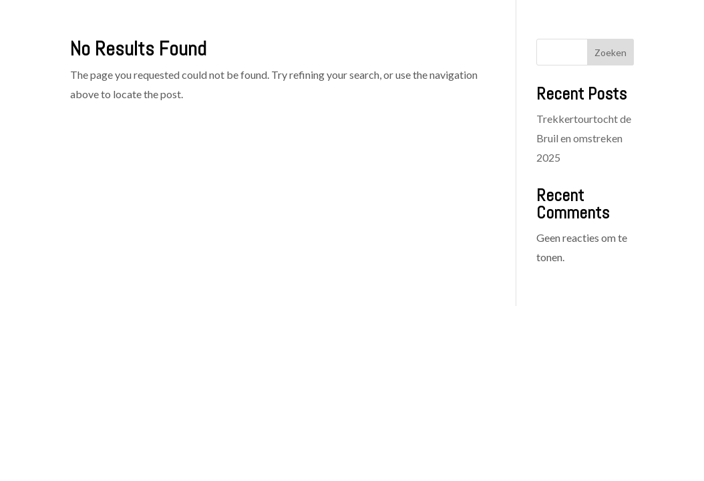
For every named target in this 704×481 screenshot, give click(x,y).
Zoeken (610, 52)
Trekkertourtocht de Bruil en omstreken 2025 (583, 138)
